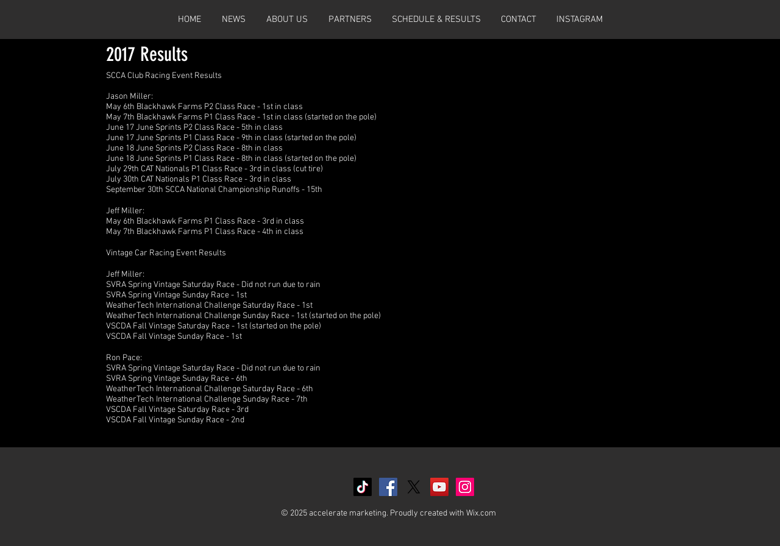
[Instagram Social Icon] (465, 487)
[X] (414, 487)
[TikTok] (362, 487)
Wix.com (481, 513)
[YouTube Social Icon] (439, 487)
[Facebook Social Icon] (388, 487)
